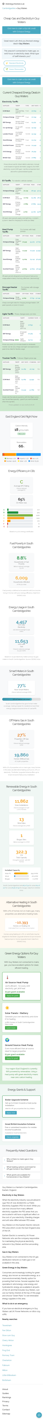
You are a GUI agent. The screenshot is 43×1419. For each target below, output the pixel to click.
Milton (4, 1370)
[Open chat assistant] (39, 1415)
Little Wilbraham (9, 1375)
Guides (5, 1393)
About (5, 1389)
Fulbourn (6, 1365)
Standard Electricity (15, 63)
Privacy (5, 1401)
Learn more (11, 1028)
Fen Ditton (6, 1330)
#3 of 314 (26, 885)
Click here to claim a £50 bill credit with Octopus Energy (21, 30)
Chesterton (7, 1360)
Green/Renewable (15, 69)
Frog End (6, 1350)
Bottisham (6, 1380)
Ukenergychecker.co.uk (13, 4)
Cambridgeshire (8, 8)
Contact (6, 1409)
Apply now (11, 1113)
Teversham (7, 1325)
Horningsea (7, 1345)
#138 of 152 (16, 888)
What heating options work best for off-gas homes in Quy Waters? (21, 1168)
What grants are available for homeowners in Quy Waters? (18, 1176)
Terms (5, 1405)
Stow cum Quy (8, 1335)
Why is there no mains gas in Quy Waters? (20, 1160)
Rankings (6, 1397)
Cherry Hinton (8, 1340)
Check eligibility (13, 1137)
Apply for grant (12, 996)
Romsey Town (8, 1355)
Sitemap (6, 1413)
